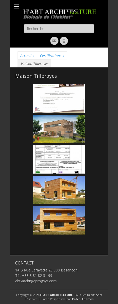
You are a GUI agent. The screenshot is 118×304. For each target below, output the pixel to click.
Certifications (52, 55)
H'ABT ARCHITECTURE (56, 295)
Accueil (27, 55)
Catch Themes (83, 299)
